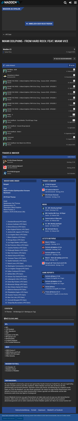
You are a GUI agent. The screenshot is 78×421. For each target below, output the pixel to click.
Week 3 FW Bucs (50, 242)
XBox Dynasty (10, 356)
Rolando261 (48, 254)
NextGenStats (10, 338)
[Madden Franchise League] (12, 3)
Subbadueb (48, 249)
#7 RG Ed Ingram (14, 172)
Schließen (19, 418)
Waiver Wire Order (11, 181)
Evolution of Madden (12, 371)
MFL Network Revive (51, 229)
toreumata (48, 197)
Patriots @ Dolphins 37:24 (53, 247)
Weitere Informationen (9, 418)
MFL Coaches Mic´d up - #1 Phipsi (55, 213)
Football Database (11, 340)
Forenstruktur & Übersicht (53, 218)
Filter (71, 65)
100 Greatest (10, 329)
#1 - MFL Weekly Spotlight (53, 224)
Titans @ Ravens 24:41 (52, 292)
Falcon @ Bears (50, 287)
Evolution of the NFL (12, 335)
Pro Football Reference (13, 342)
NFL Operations (11, 331)
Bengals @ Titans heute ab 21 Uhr (56, 263)
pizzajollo (47, 244)
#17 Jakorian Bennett (16, 166)
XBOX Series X (10, 350)
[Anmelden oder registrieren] (70, 3)
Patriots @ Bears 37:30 (52, 252)
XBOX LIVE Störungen (13, 354)
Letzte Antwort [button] (10, 65)
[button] (75, 3)
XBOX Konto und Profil (13, 352)
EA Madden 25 (10, 367)
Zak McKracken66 (50, 192)
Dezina (47, 186)
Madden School (11, 369)
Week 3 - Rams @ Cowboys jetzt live (56, 258)
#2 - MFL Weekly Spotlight (53, 208)
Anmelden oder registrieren (40, 23)
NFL (7, 327)
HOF (7, 333)
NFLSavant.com (11, 336)
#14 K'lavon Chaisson (16, 160)
